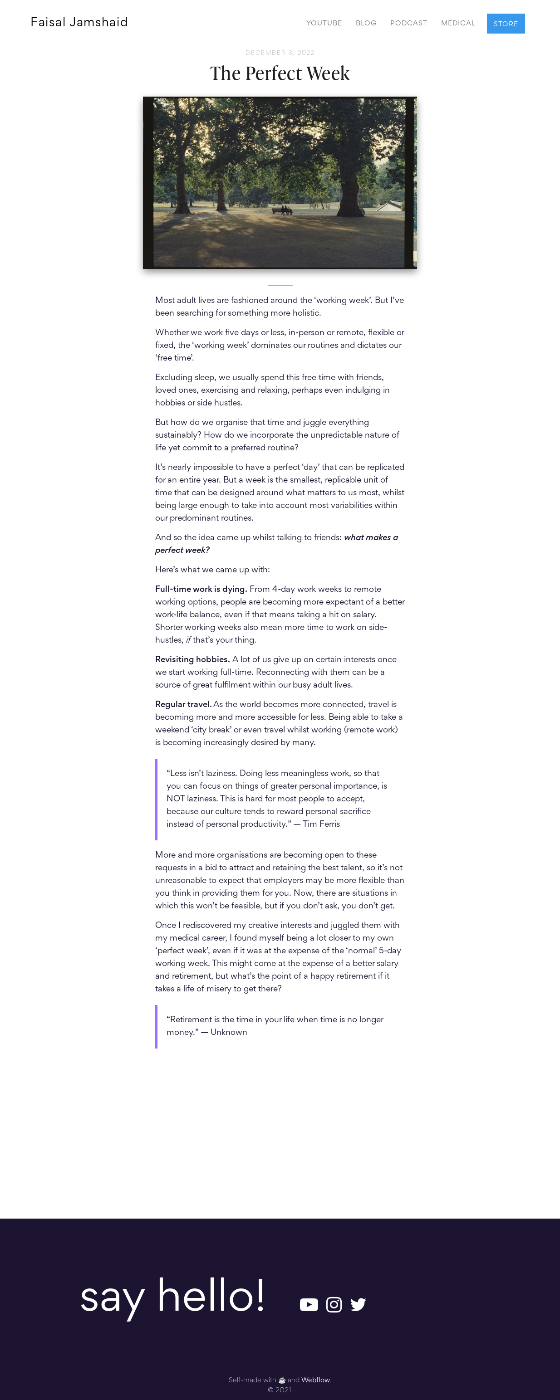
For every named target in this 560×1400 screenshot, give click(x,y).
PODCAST (408, 23)
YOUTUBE (324, 23)
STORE (506, 24)
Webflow (315, 1380)
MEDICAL (458, 23)
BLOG (366, 23)
